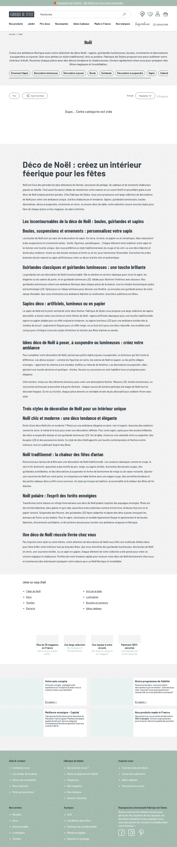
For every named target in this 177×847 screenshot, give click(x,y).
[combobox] (78, 14)
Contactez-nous (21, 767)
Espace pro (73, 779)
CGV (69, 814)
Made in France (102, 24)
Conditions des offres (79, 820)
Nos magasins (74, 786)
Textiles (16, 838)
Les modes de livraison (24, 773)
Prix (14, 96)
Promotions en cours (133, 786)
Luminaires (18, 832)
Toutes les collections (133, 773)
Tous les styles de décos (135, 767)
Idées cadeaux (129, 779)
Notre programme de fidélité (82, 773)
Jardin (31, 24)
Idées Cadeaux (81, 24)
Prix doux (45, 24)
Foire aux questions (23, 792)
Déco (15, 820)
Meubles (16, 814)
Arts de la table (20, 826)
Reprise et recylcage (78, 838)
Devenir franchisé (76, 798)
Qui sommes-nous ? (78, 767)
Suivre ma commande (24, 779)
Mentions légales (76, 832)
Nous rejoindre (20, 786)
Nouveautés (61, 24)
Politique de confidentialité (82, 826)
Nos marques (123, 24)
